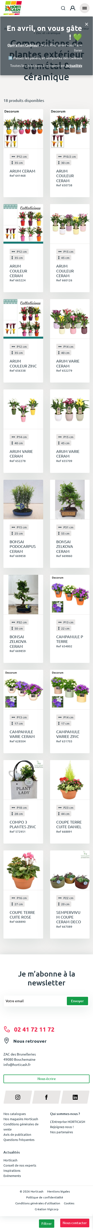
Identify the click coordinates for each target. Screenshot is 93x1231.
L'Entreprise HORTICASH (67, 1121)
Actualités (73, 65)
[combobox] (63, 8)
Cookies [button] (69, 1203)
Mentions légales (58, 1191)
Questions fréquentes (19, 1139)
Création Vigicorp (46, 1209)
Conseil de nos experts (19, 1165)
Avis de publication (17, 1134)
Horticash (10, 1160)
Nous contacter (75, 1222)
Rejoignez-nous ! (62, 1127)
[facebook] (46, 1097)
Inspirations (11, 1170)
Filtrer (46, 1223)
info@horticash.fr (17, 1064)
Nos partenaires (61, 1132)
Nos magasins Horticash (20, 1119)
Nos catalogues (14, 1114)
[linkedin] (75, 1097)
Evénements (12, 1175)
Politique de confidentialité (44, 1197)
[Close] (86, 23)
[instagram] (17, 1097)
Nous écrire (46, 1078)
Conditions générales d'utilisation (37, 1203)
